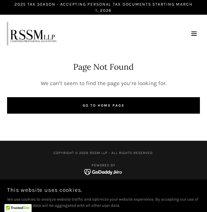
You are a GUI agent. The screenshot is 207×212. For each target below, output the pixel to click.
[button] (194, 33)
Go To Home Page (104, 105)
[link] (31, 33)
